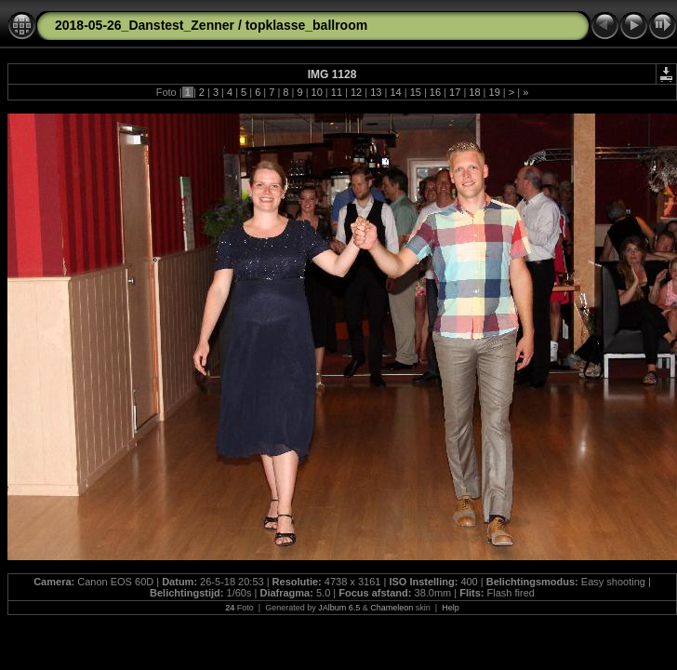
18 (474, 92)
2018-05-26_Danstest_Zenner (144, 25)
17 (454, 92)
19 (493, 92)
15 (415, 92)
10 (317, 92)
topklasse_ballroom (307, 25)
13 (375, 92)
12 (356, 92)
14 (395, 92)
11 (336, 92)
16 (435, 92)
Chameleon (391, 607)
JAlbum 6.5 (339, 607)
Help (450, 607)
